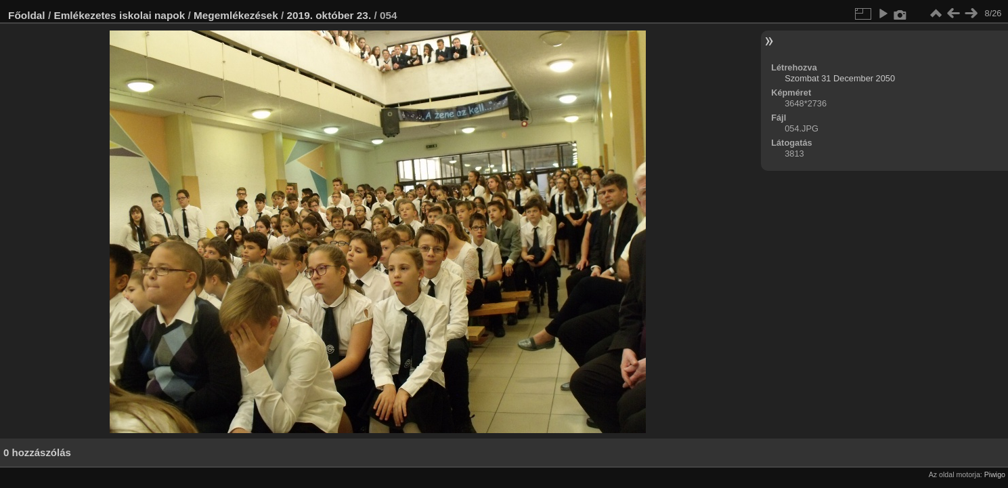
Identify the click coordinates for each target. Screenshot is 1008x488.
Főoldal (26, 15)
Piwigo (994, 474)
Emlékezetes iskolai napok (119, 15)
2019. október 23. (329, 15)
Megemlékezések (236, 15)
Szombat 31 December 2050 (840, 78)
